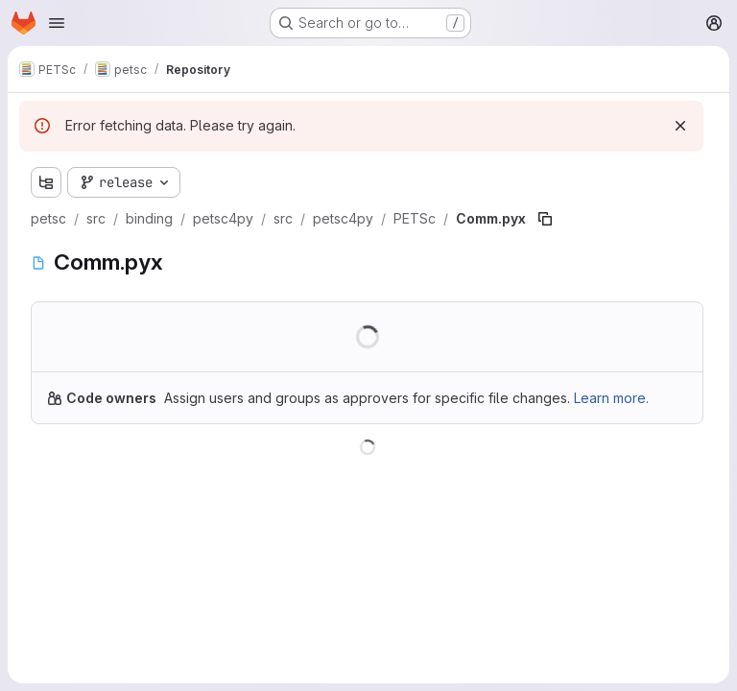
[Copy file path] (545, 218)
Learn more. (611, 398)
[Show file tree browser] (46, 182)
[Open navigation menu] (56, 23)
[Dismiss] (680, 125)
